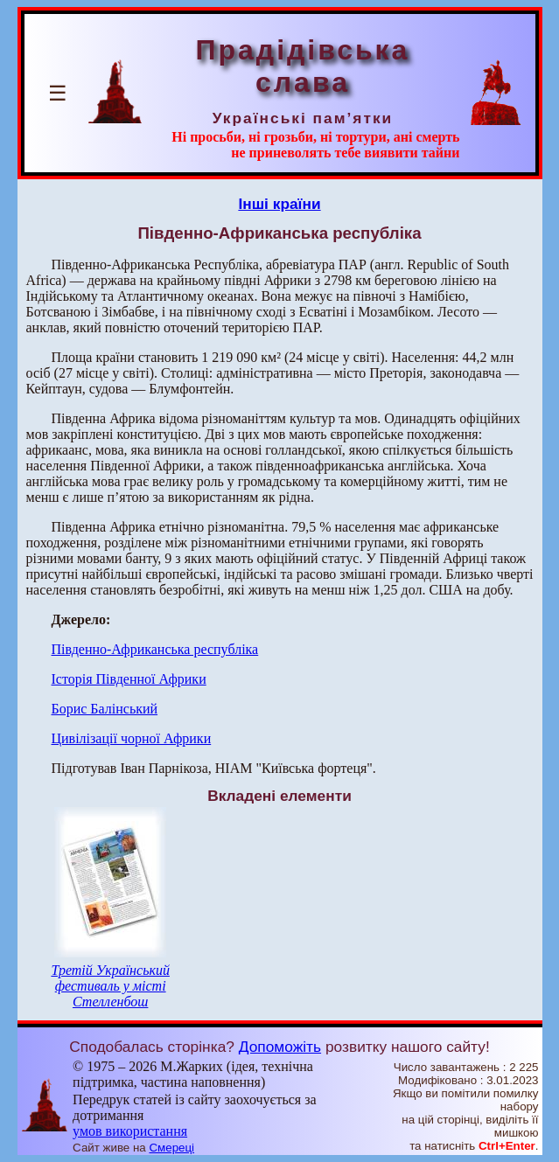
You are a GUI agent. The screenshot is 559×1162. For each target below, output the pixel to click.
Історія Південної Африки (129, 678)
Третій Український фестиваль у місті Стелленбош (110, 986)
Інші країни (279, 203)
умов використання (130, 1131)
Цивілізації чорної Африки (132, 738)
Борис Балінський (105, 708)
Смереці (171, 1147)
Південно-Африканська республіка (155, 649)
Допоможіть (280, 1046)
